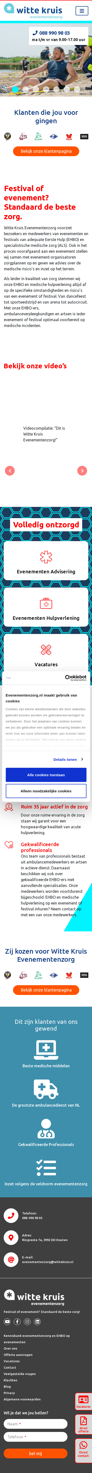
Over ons (10, 1348)
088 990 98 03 (51, 33)
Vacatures (12, 1361)
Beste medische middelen (46, 1066)
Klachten (10, 1380)
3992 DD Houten (45, 1240)
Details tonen (65, 759)
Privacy (9, 1393)
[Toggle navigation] (82, 10)
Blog (7, 1386)
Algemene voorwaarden (22, 1399)
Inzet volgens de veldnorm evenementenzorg (46, 1184)
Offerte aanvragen (18, 1354)
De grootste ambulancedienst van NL (46, 1105)
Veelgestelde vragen (20, 1373)
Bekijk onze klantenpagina (46, 151)
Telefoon (16, 1437)
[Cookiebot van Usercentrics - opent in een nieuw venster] (65, 678)
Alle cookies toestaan (46, 775)
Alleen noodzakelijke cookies (46, 791)
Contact (10, 1367)
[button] (10, 471)
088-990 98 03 (32, 1218)
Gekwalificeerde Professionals (46, 1144)
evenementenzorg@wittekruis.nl (47, 1262)
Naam (14, 1424)
